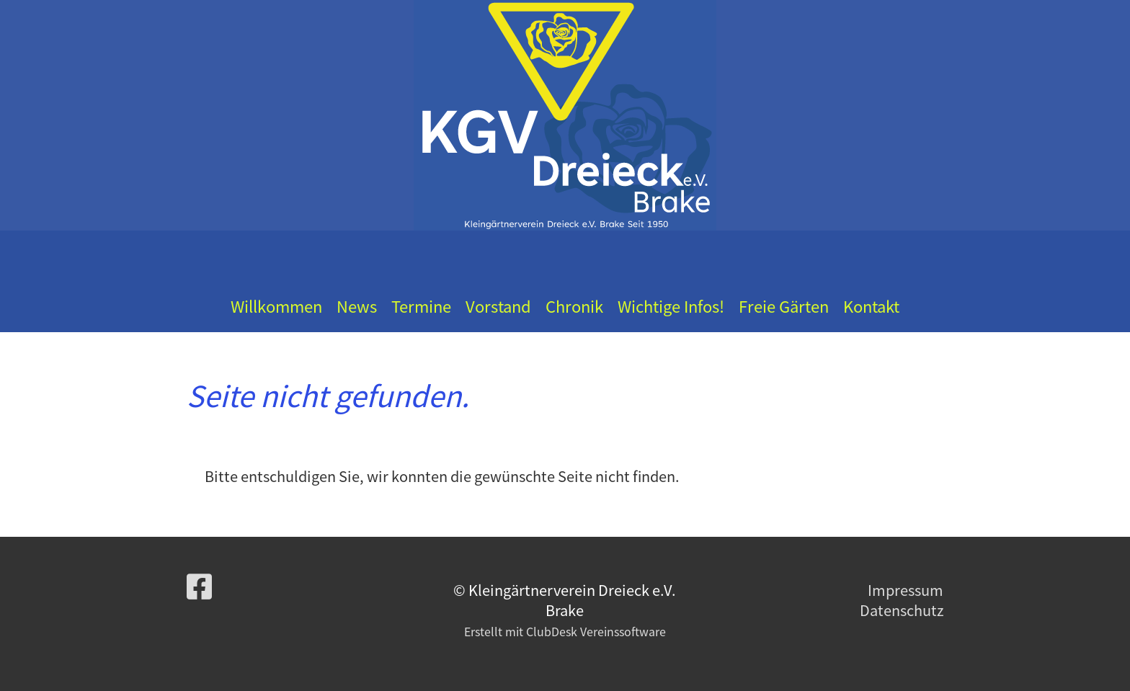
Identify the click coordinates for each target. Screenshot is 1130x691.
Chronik (574, 306)
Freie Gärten (784, 306)
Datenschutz (901, 609)
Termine (421, 306)
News (357, 306)
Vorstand (498, 306)
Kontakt (871, 306)
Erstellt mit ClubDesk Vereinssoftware (565, 631)
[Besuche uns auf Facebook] (199, 585)
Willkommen (276, 306)
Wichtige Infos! (671, 306)
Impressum (905, 589)
